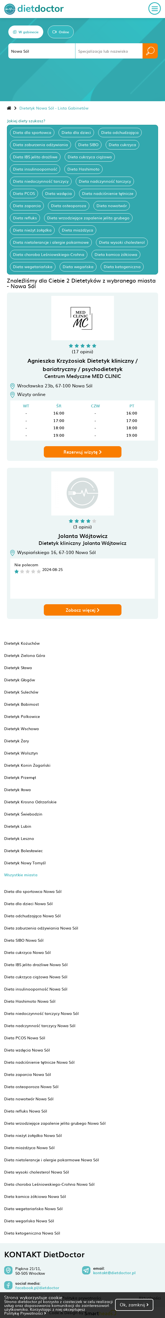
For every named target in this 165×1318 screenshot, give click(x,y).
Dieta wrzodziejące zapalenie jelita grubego (88, 217)
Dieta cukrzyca (122, 144)
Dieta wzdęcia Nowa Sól (27, 1050)
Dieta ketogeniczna (122, 266)
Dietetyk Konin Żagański (27, 765)
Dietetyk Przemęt (20, 777)
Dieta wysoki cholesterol (122, 242)
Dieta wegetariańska (32, 266)
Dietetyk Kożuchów (22, 643)
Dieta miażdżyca (77, 230)
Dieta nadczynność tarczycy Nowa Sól (39, 1025)
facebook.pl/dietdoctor (37, 1288)
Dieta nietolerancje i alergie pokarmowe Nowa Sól (51, 1159)
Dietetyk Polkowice (22, 716)
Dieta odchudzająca (120, 132)
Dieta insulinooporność (35, 169)
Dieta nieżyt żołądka (32, 230)
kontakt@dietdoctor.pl (114, 1273)
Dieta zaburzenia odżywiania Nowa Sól (41, 928)
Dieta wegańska (78, 266)
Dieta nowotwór (112, 205)
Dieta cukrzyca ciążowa (90, 156)
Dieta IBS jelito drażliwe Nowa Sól (36, 964)
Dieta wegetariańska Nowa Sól (33, 1208)
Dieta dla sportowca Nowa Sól (33, 891)
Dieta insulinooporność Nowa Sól (35, 989)
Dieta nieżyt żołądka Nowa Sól (33, 1135)
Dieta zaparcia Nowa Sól (27, 1074)
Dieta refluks (25, 217)
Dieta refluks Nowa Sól (25, 1111)
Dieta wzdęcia (58, 193)
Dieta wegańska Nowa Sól (29, 1220)
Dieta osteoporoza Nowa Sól (31, 1086)
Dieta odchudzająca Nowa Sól (32, 915)
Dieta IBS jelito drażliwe (35, 156)
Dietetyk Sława (18, 667)
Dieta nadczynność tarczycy (105, 181)
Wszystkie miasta (20, 875)
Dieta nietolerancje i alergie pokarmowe (51, 242)
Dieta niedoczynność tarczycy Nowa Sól (41, 1013)
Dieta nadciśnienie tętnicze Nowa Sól (39, 1062)
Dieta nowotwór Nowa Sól (29, 1098)
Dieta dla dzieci (76, 132)
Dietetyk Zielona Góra (24, 655)
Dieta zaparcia (27, 205)
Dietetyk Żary (16, 740)
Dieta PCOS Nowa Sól (24, 1037)
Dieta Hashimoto (83, 169)
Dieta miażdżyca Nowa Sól (29, 1147)
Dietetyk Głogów (19, 679)
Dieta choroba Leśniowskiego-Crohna (48, 254)
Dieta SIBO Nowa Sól (24, 940)
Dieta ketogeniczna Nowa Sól (32, 1233)
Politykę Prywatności (25, 1313)
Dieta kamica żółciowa (116, 254)
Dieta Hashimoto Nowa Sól (29, 1001)
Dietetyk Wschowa (21, 728)
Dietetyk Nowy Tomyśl (25, 862)
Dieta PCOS (24, 193)
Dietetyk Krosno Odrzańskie (30, 801)
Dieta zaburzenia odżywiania (40, 144)
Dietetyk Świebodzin (23, 814)
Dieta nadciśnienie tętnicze (107, 193)
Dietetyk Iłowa (17, 789)
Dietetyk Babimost (21, 704)
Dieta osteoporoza (68, 205)
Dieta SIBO (88, 144)
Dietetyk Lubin (17, 826)
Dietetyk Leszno (19, 838)
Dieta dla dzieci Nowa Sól (28, 903)
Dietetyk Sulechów (21, 692)
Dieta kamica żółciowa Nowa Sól (35, 1196)
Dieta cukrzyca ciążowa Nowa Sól (35, 976)
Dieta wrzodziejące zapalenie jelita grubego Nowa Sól (55, 1123)
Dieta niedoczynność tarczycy (40, 181)
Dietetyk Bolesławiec (23, 850)
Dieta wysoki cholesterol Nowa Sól (36, 1172)
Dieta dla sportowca (32, 132)
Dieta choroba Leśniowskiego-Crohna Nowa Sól (49, 1184)
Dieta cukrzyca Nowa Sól (27, 952)
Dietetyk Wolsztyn (21, 753)
